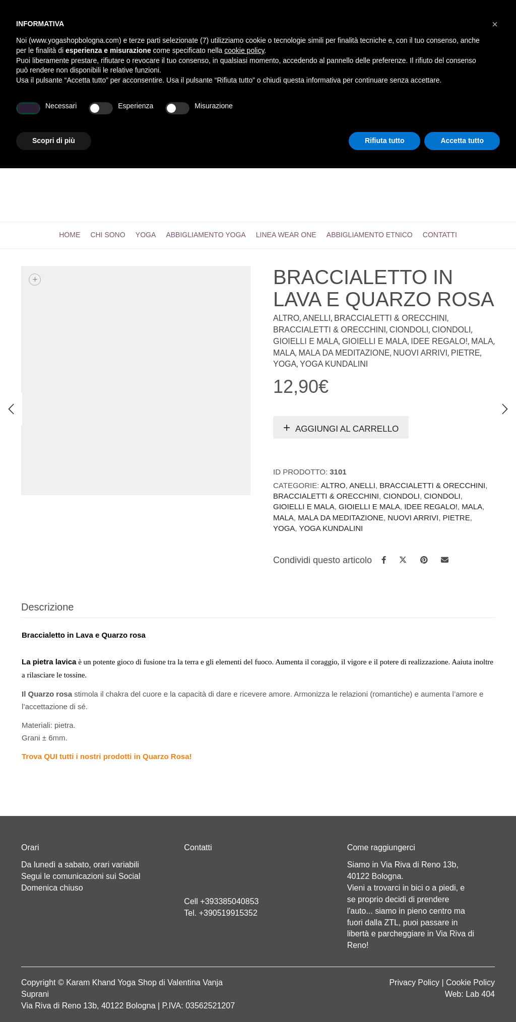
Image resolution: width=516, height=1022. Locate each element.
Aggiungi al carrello (347, 429)
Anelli (317, 318)
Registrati (402, 10)
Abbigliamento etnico (370, 235)
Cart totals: (55, 10)
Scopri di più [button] (53, 994)
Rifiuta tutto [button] (385, 994)
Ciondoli (409, 329)
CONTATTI (440, 235)
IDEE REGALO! (439, 341)
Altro (286, 318)
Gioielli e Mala (375, 341)
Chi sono (107, 235)
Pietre (465, 353)
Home (69, 235)
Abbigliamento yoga (205, 235)
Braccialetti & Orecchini (390, 318)
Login (362, 10)
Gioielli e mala (306, 341)
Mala (482, 341)
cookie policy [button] (244, 904)
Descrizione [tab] (47, 606)
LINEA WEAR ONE (286, 235)
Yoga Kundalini (334, 364)
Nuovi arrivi (420, 353)
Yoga (146, 235)
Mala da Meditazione (344, 353)
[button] (495, 878)
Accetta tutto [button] (462, 994)
